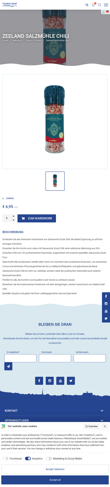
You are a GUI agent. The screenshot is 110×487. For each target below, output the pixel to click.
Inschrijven (8, 366)
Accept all (55, 479)
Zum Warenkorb (36, 218)
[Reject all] (105, 426)
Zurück (8, 198)
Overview (91, 426)
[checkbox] (11, 459)
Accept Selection (55, 469)
